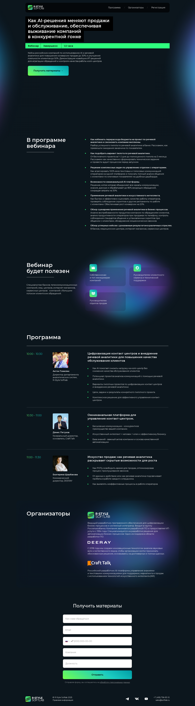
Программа (114, 7)
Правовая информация (63, 700)
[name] (97, 618)
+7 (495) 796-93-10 (162, 697)
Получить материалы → (48, 70)
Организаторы (136, 7)
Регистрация (158, 7)
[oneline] (97, 652)
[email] (97, 630)
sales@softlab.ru (163, 700)
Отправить (97, 674)
